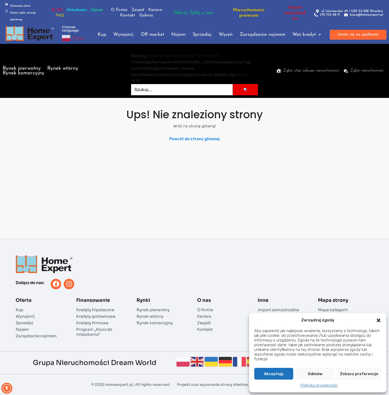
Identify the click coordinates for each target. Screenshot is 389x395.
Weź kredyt (306, 34)
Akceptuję (274, 374)
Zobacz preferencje (359, 374)
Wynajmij (123, 34)
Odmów (315, 374)
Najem (178, 34)
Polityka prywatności (319, 385)
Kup (102, 34)
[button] (378, 320)
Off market (152, 34)
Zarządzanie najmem (262, 34)
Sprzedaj (202, 34)
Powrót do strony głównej (194, 139)
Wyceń (226, 34)
